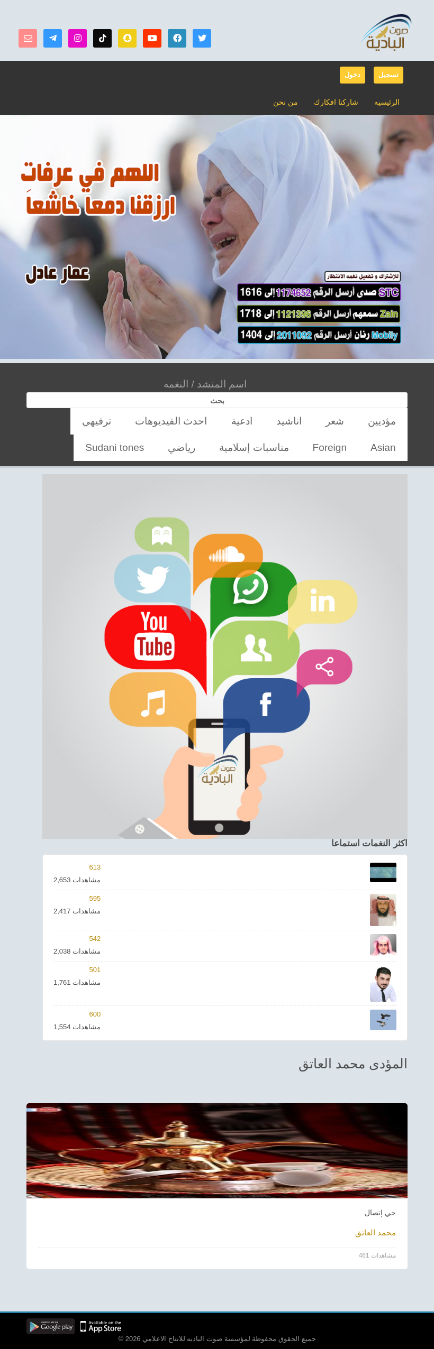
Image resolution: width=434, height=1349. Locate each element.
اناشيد (326, 421)
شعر (357, 421)
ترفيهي (194, 421)
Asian (159, 421)
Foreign (123, 421)
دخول (352, 75)
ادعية (293, 421)
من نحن (292, 102)
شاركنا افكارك (339, 102)
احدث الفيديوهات (245, 421)
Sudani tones (344, 447)
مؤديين (389, 421)
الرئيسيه (387, 102)
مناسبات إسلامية (72, 421)
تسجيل (388, 75)
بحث (217, 400)
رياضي (390, 447)
